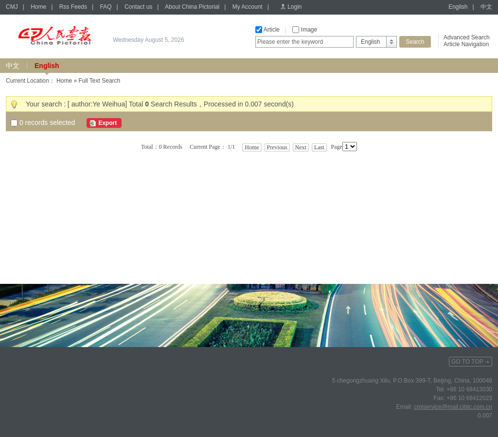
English (457, 6)
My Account (247, 6)
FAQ (105, 6)
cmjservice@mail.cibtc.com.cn (453, 406)
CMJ (12, 6)
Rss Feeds (73, 6)
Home (38, 6)
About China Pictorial (192, 6)
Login (294, 6)
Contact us (138, 6)
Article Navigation (466, 44)
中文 (486, 6)
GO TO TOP (467, 361)
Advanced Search (467, 37)
